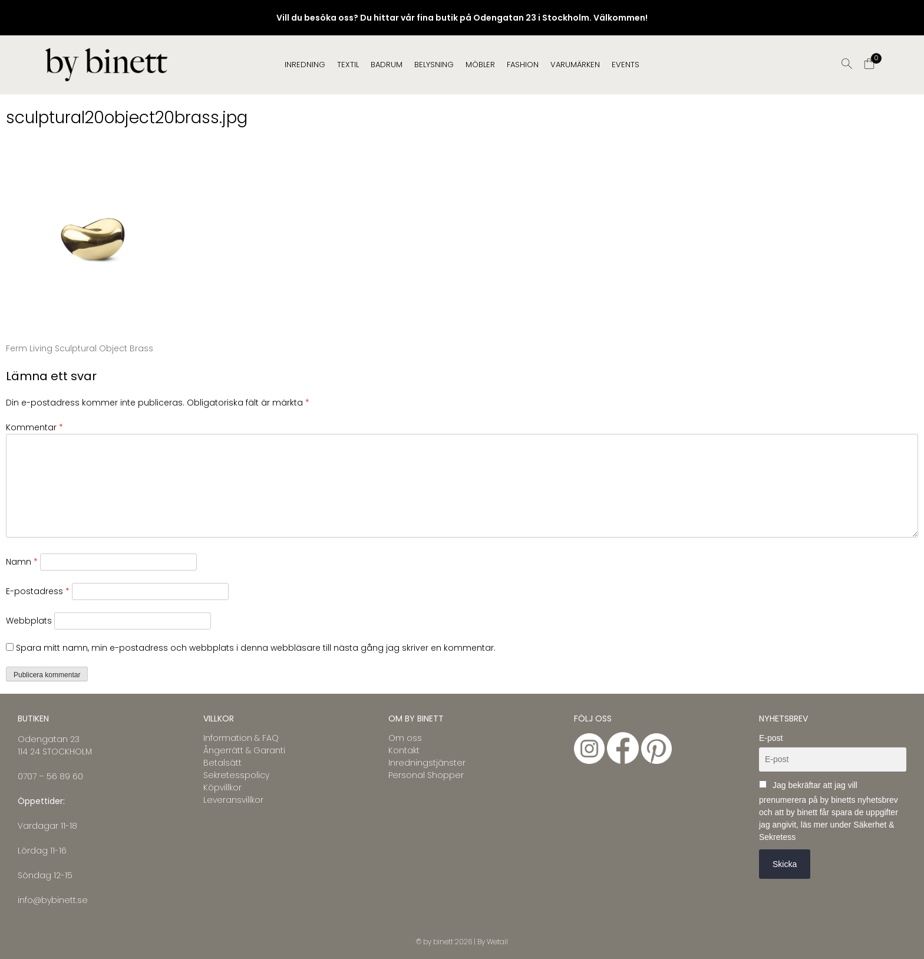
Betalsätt (222, 763)
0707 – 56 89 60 (50, 776)
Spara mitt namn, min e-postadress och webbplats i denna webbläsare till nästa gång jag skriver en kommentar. (256, 648)
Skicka (785, 864)
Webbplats (29, 621)
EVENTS (625, 64)
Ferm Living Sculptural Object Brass (79, 348)
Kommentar (34, 427)
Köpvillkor (222, 787)
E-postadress (38, 591)
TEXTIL (348, 64)
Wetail (497, 942)
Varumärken (575, 64)
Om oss (405, 738)
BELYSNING (434, 64)
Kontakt (404, 750)
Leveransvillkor (233, 800)
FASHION (523, 64)
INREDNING (305, 64)
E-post (771, 738)
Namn (22, 562)
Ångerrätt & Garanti (244, 750)
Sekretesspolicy (236, 775)
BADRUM (386, 64)
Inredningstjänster (427, 763)
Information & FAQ (241, 738)
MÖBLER (480, 64)
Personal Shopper (426, 775)
